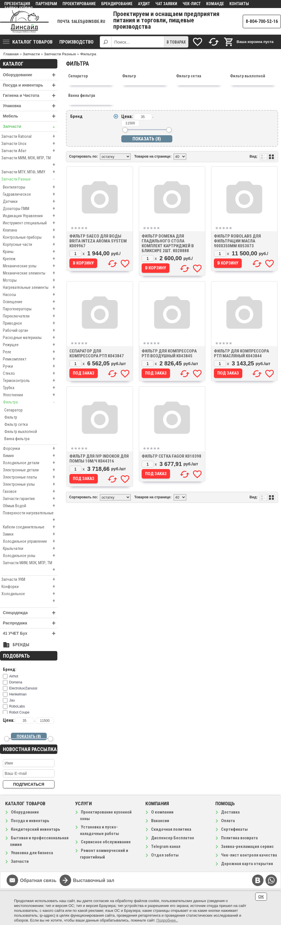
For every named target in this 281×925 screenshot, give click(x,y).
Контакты (239, 3)
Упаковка (30, 105)
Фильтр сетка (16, 424)
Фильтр (10, 417)
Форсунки (30, 448)
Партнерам (46, 3)
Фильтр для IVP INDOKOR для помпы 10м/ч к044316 (99, 459)
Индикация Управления (30, 215)
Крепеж (30, 258)
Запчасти (30, 126)
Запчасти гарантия (30, 498)
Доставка (230, 812)
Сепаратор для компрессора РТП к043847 (96, 353)
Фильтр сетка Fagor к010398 (171, 456)
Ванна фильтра (17, 438)
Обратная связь (38, 880)
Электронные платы (30, 477)
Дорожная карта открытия (247, 863)
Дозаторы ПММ (30, 208)
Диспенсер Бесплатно (172, 837)
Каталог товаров (27, 42)
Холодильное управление (30, 541)
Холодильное (29, 593)
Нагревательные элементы (30, 287)
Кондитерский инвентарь (35, 829)
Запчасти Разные (29, 179)
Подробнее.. (167, 920)
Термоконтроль (30, 380)
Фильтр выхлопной (20, 431)
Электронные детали (30, 470)
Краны (30, 251)
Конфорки (29, 586)
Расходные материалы (30, 337)
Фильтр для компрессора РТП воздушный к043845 (169, 353)
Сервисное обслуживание (106, 841)
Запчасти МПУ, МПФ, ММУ (29, 171)
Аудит (144, 3)
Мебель (30, 116)
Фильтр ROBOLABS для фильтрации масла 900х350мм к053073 (237, 241)
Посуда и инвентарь (30, 85)
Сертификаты (234, 829)
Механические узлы (30, 265)
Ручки (30, 366)
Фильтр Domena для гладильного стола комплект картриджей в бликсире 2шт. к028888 (168, 243)
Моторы (30, 280)
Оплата (228, 820)
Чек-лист (192, 3)
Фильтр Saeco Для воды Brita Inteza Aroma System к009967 (98, 241)
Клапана (30, 230)
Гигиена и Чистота (30, 95)
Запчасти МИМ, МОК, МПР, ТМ (29, 162)
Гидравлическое (30, 194)
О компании (162, 812)
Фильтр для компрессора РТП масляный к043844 (241, 353)
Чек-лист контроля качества (249, 855)
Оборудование (30, 75)
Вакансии (160, 820)
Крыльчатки (30, 548)
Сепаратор (13, 410)
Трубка (30, 387)
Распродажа (30, 623)
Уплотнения (30, 394)
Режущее (30, 344)
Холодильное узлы (30, 555)
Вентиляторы (30, 187)
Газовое (30, 491)
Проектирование (79, 3)
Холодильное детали (30, 462)
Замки (30, 534)
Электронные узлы (30, 484)
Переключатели (30, 316)
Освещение (30, 301)
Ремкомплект (30, 359)
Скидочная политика (171, 829)
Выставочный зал (93, 880)
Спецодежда (30, 612)
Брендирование (116, 3)
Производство (76, 42)
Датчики (30, 201)
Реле (30, 351)
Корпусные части (30, 244)
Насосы (30, 294)
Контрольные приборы (30, 237)
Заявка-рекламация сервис (247, 846)
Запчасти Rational (29, 136)
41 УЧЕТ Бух (30, 633)
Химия (30, 455)
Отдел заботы (165, 855)
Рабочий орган (30, 330)
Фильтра (30, 402)
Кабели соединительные (30, 527)
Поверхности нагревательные (30, 517)
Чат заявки (166, 3)
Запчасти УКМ (29, 579)
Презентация (17, 3)
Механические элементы (30, 273)
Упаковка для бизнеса (32, 852)
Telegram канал (165, 846)
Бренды (21, 644)
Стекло (30, 373)
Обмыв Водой (30, 505)
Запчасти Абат (29, 150)
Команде (215, 3)
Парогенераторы (30, 308)
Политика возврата (239, 837)
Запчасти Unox (29, 143)
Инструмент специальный (30, 223)
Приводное (30, 323)
